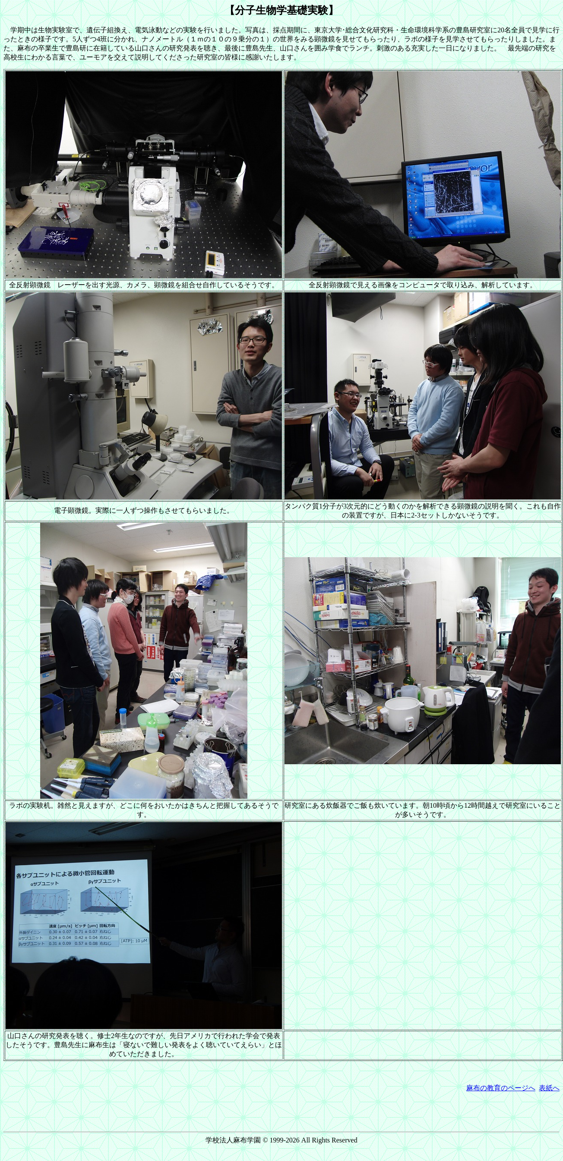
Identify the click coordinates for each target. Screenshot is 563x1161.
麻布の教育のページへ (500, 1088)
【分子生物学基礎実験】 (281, 10)
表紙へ (549, 1088)
